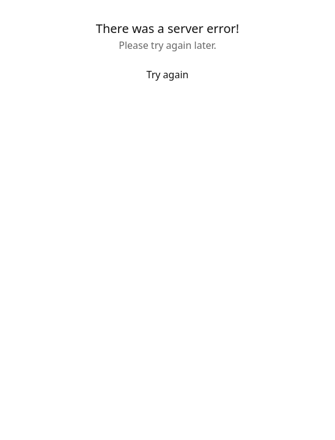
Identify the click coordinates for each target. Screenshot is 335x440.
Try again (168, 74)
